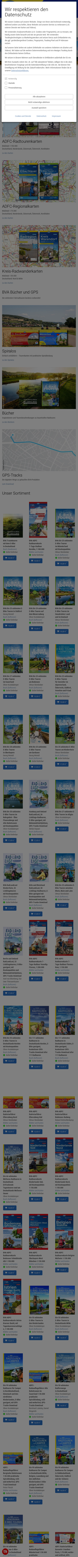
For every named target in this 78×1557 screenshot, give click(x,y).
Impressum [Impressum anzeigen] (56, 116)
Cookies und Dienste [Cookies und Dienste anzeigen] (23, 116)
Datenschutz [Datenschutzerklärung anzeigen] (41, 116)
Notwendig (12, 79)
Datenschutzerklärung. (20, 70)
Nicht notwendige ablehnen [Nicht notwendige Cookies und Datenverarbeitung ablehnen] (39, 102)
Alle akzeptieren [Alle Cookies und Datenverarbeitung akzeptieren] (39, 96)
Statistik (11, 83)
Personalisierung (15, 88)
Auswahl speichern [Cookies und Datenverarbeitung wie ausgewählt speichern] (39, 108)
